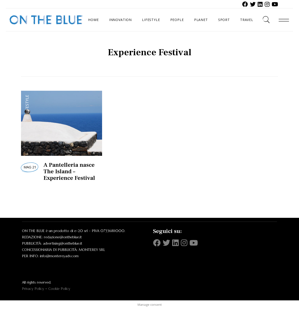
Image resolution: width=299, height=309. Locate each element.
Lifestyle (27, 104)
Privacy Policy (33, 288)
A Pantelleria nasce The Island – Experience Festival (69, 171)
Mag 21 (30, 167)
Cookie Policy (59, 288)
